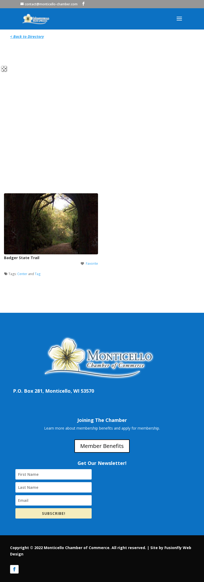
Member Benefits (102, 446)
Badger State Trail (21, 257)
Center (22, 274)
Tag (37, 274)
